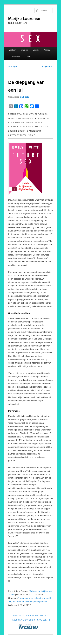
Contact (28, 56)
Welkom (12, 50)
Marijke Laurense (24, 18)
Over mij (24, 50)
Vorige (12, 66)
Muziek (36, 50)
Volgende (47, 66)
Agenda (47, 50)
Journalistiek (14, 56)
